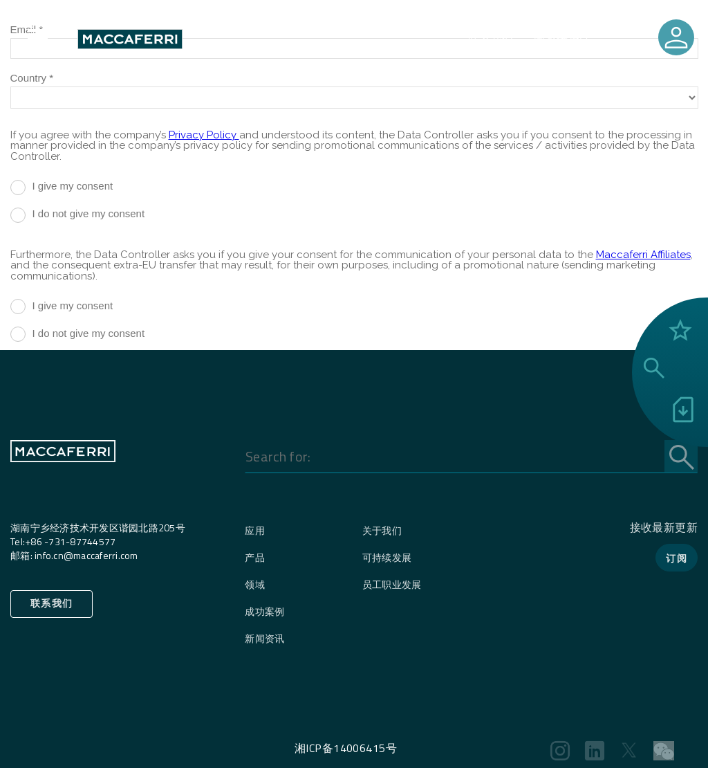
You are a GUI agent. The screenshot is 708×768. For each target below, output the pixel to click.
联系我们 (491, 38)
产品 (255, 557)
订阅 (676, 558)
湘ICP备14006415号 (346, 748)
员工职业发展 (392, 584)
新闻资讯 (264, 638)
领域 (255, 584)
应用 (255, 530)
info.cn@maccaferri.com (86, 555)
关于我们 (382, 530)
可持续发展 (386, 557)
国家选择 (556, 38)
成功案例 (264, 611)
